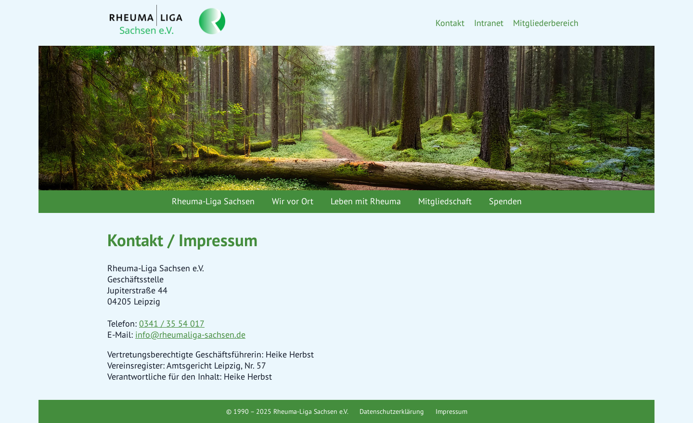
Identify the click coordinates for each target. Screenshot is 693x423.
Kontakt (450, 22)
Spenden (505, 201)
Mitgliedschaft (445, 201)
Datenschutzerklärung (391, 411)
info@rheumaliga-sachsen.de (190, 334)
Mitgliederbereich (545, 22)
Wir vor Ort (292, 201)
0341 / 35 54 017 (172, 323)
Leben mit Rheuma (366, 201)
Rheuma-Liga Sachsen (213, 201)
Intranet (488, 22)
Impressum (451, 411)
